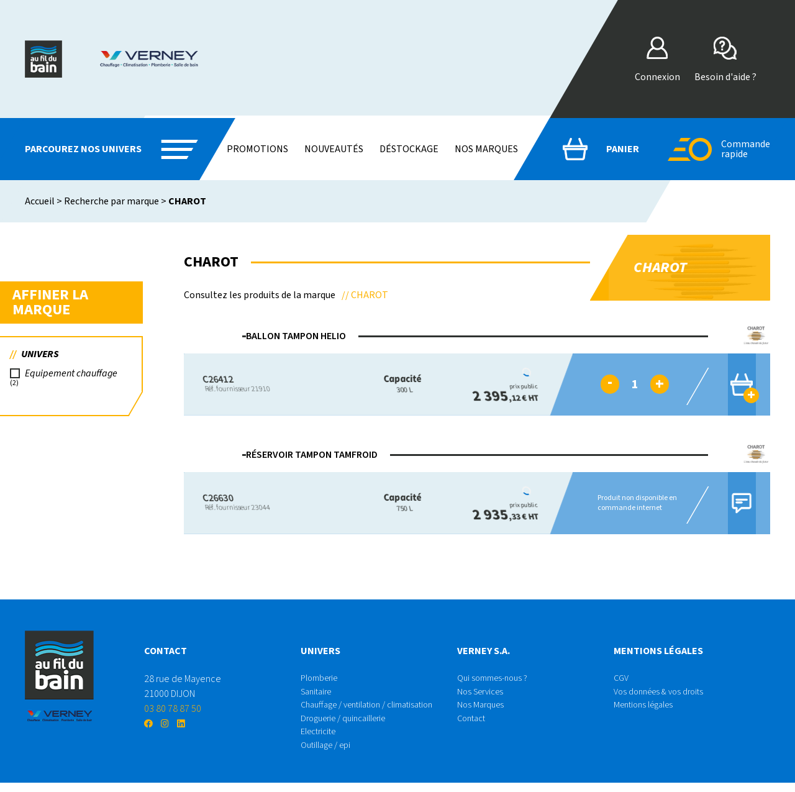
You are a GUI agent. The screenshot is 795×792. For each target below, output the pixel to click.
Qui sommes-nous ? (496, 679)
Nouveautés (333, 149)
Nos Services (483, 694)
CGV (622, 679)
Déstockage (408, 149)
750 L (392, 503)
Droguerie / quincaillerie (350, 724)
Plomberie (322, 679)
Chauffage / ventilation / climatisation (376, 709)
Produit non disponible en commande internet (630, 503)
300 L (392, 384)
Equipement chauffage (73, 377)
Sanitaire (319, 694)
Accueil (40, 201)
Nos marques (486, 149)
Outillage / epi (329, 753)
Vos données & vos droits (664, 694)
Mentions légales (647, 709)
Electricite (321, 738)
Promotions (257, 149)
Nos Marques (482, 709)
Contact (473, 724)
